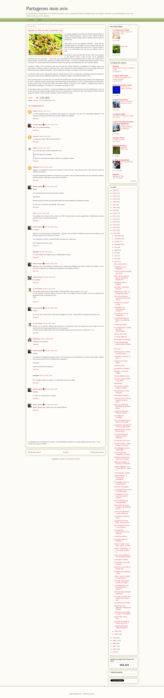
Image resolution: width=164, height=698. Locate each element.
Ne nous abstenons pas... (122, 376)
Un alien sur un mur (119, 139)
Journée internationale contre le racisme (121, 387)
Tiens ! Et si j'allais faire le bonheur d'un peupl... (122, 421)
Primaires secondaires (121, 487)
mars (116, 261)
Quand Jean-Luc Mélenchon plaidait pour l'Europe (122, 607)
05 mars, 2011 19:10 (51, 263)
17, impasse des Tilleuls (121, 30)
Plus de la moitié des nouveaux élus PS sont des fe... (122, 298)
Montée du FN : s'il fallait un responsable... (122, 352)
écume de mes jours (120, 145)
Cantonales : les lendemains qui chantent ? (120, 309)
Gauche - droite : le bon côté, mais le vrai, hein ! (122, 545)
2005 (114, 652)
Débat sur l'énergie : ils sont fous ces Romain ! (122, 463)
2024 (114, 196)
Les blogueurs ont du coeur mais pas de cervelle (121, 496)
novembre (117, 239)
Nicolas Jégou (37, 124)
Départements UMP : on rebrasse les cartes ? (122, 292)
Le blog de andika (119, 114)
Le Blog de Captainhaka (121, 160)
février (116, 631)
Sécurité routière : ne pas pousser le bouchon (122, 444)
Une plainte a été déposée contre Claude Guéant (122, 426)
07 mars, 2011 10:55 (51, 389)
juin (115, 253)
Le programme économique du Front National (121, 531)
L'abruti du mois (119, 365)
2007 (114, 646)
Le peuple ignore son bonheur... (121, 540)
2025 (114, 193)
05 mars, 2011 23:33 (46, 375)
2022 (114, 202)
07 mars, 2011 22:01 (51, 404)
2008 (114, 643)
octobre (117, 241)
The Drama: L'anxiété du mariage (123, 116)
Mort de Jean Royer (120, 334)
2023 (114, 199)
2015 (114, 222)
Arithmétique (118, 383)
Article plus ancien (97, 452)
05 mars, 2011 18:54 (51, 227)
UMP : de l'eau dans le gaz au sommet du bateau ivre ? (121, 277)
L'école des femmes (120, 536)
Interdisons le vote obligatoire (120, 267)
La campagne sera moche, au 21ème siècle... (122, 490)
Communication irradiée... (122, 473)
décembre (117, 236)
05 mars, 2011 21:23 (51, 350)
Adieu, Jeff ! (124, 46)
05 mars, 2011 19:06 (46, 252)
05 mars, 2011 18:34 (51, 186)
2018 (114, 213)
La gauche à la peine (121, 559)
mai (115, 256)
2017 (114, 216)
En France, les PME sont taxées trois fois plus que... (122, 598)
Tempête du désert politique (120, 283)
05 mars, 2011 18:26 (46, 167)
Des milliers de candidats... (119, 416)
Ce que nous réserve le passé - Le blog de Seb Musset (123, 122)
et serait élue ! (83, 291)
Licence (39, 20)
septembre (118, 244)
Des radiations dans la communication (121, 483)
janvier (116, 634)
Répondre (36, 118)
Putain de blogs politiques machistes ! (122, 592)
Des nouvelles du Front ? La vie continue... (122, 526)
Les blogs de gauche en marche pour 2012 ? (122, 622)
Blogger (92, 694)
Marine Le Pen (38, 100)
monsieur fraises (118, 138)
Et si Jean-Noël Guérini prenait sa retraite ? (121, 581)
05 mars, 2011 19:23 (51, 308)
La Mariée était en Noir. (121, 75)
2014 (114, 225)
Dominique (36, 339)
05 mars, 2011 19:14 (49, 277)
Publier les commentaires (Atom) (70, 459)
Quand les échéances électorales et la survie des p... (122, 406)
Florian (78, 57)
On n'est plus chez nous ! (122, 440)
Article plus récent (34, 452)
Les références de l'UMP (122, 603)
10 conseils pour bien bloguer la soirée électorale (121, 436)
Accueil (65, 452)
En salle (30, 20)
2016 (114, 219)
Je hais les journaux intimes (122, 85)
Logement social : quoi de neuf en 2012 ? (122, 430)
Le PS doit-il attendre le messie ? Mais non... (121, 512)
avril (116, 259)
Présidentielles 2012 (49, 100)
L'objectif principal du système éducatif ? (121, 627)
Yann (34, 213)
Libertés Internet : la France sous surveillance (120, 477)
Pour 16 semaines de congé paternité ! (121, 501)
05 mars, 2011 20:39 (46, 339)
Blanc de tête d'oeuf (120, 264)
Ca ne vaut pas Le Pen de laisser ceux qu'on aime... (122, 400)
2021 (114, 205)
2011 (114, 233)
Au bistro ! (116, 44)
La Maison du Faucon (120, 99)
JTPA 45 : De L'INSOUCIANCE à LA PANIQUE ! (127, 127)
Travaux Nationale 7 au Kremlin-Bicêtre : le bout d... (122, 468)
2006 (114, 649)
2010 (114, 638)
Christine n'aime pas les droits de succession (122, 458)
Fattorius (116, 66)
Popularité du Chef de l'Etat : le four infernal (121, 521)
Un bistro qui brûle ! (120, 324)
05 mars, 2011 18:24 (44, 148)
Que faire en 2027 (118, 176)
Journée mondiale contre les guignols (122, 379)
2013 (114, 227)
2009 (114, 640)
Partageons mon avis (47, 8)
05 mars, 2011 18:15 (44, 136)
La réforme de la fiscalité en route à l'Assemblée (122, 613)
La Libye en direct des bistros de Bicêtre (121, 412)
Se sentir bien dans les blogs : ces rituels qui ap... (121, 320)
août (116, 247)
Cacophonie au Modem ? (122, 368)
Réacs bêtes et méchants (122, 339)
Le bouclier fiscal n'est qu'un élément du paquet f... (121, 587)
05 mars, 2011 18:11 (44, 111)
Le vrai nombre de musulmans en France (122, 453)
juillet (116, 250)
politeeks (116, 174)
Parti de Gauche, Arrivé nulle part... (121, 391)
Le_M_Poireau (37, 288)
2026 (114, 190)
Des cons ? (117, 349)
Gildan (35, 148)
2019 (114, 210)
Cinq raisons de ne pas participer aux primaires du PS (122, 507)
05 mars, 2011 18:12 (51, 124)
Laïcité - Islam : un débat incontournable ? (122, 577)
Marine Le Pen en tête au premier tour (122, 568)
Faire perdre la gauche (121, 395)
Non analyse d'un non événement (121, 314)
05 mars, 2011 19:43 (49, 323)
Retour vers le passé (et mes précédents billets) (122, 556)
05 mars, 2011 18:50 (43, 213)
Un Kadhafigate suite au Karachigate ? (122, 449)
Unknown (36, 167)
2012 (114, 230)
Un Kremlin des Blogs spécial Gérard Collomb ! (122, 344)
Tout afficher (133, 181)
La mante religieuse (120, 337)
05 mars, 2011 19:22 (49, 288)
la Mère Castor (37, 277)
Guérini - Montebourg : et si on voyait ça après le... (122, 550)
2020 (114, 207)
